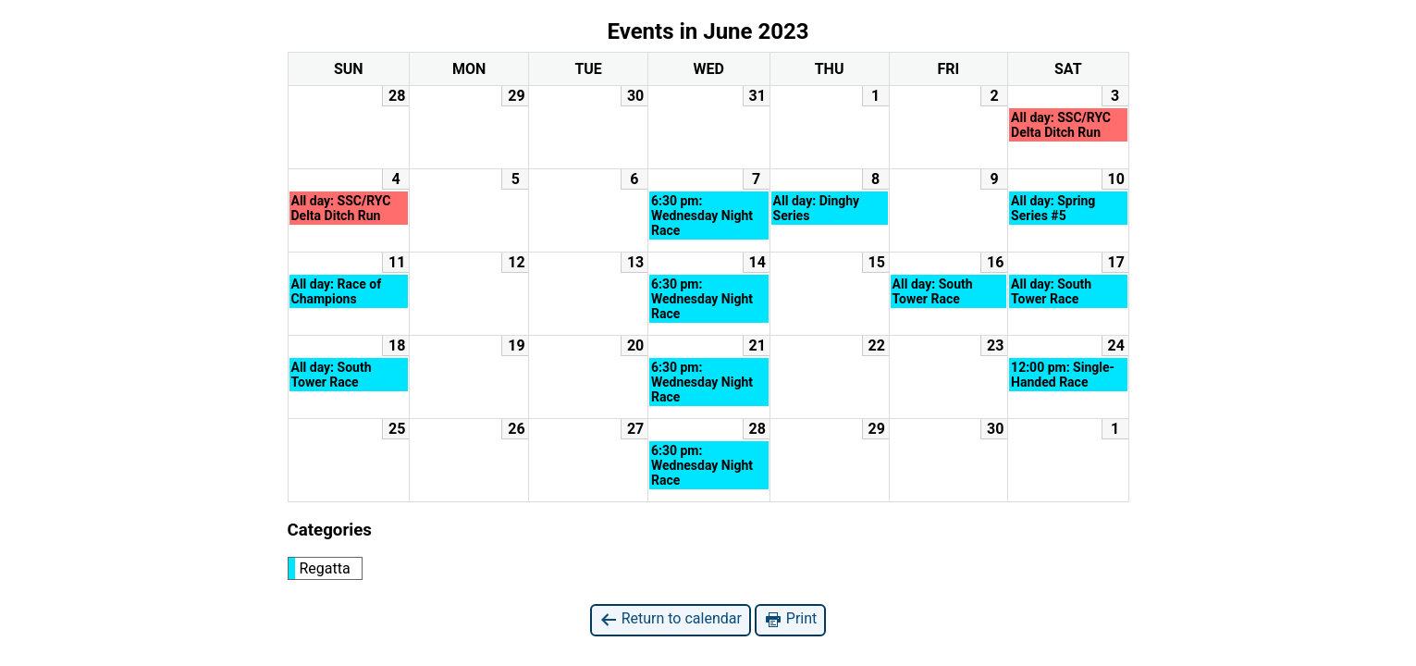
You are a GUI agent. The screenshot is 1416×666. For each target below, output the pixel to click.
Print (790, 619)
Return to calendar (670, 619)
